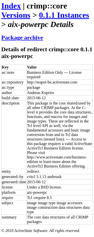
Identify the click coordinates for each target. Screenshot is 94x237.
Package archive (22, 37)
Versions (15, 15)
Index (11, 5)
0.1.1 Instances (64, 15)
